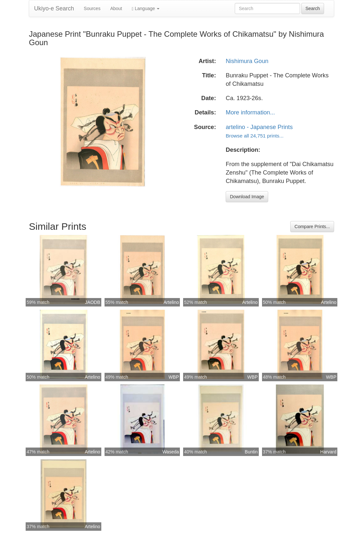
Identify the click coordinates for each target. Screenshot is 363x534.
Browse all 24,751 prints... (254, 135)
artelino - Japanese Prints (259, 127)
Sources (92, 8)
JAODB (92, 302)
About (116, 8)
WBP (174, 377)
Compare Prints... (312, 226)
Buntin (251, 451)
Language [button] (145, 8)
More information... (250, 112)
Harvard (328, 451)
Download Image (247, 196)
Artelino (171, 302)
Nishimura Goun (247, 61)
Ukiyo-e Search (54, 8)
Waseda (170, 451)
